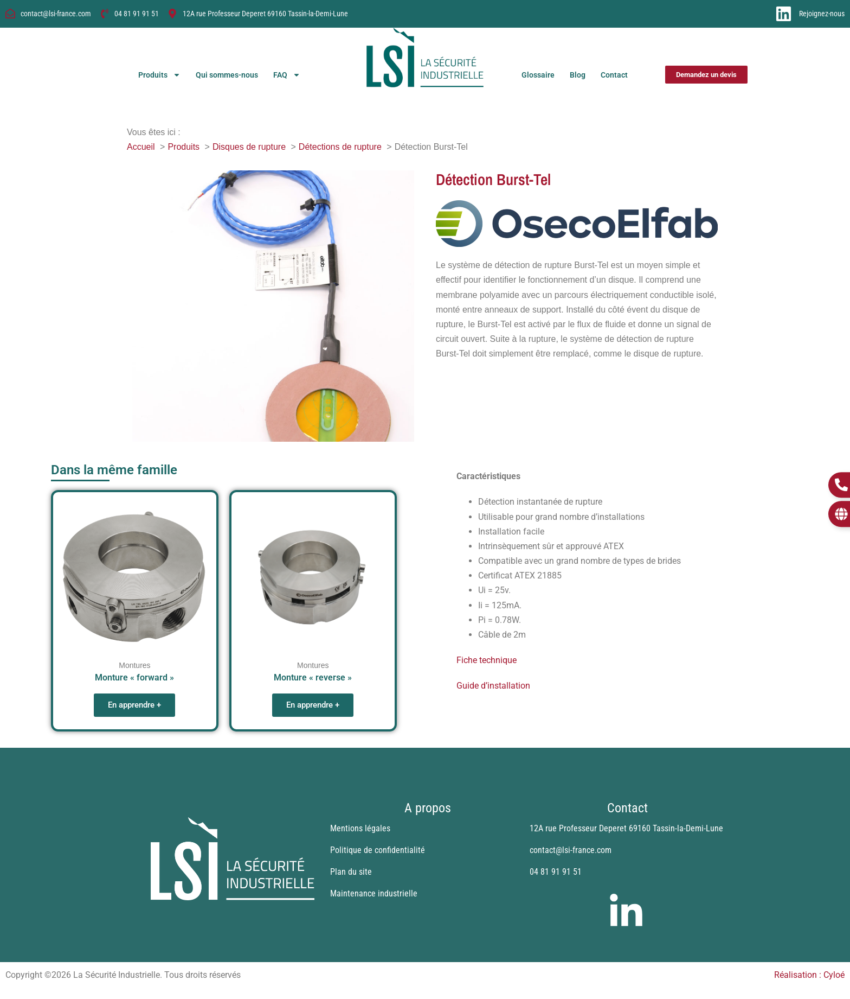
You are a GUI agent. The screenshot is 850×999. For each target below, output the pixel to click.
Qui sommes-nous (227, 75)
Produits (159, 75)
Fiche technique (486, 660)
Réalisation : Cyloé (809, 975)
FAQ (286, 75)
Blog (577, 75)
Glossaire (538, 75)
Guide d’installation (493, 685)
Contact (614, 75)
